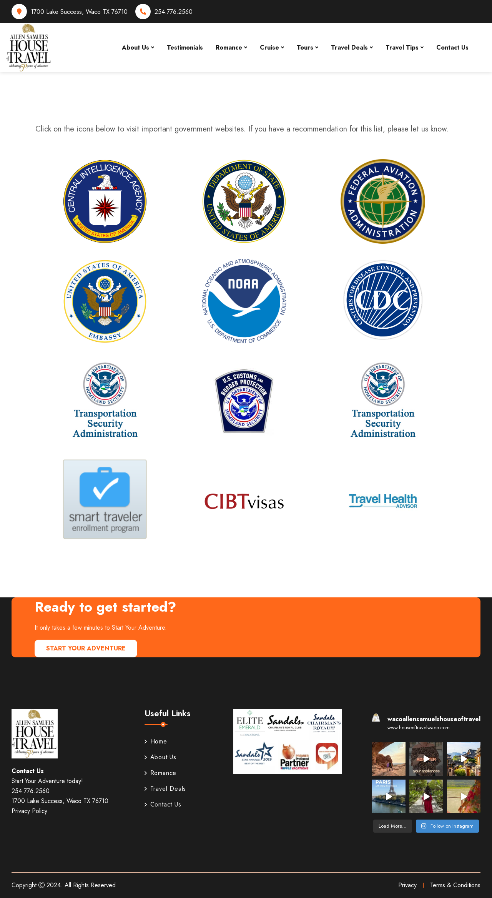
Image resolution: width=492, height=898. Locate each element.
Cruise (269, 47)
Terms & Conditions (455, 885)
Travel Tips (402, 47)
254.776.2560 (174, 11)
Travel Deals (349, 47)
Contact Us (452, 47)
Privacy (407, 885)
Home (156, 741)
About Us (135, 47)
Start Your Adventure (86, 648)
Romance (229, 47)
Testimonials (185, 47)
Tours (305, 47)
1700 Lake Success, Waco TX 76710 (79, 11)
